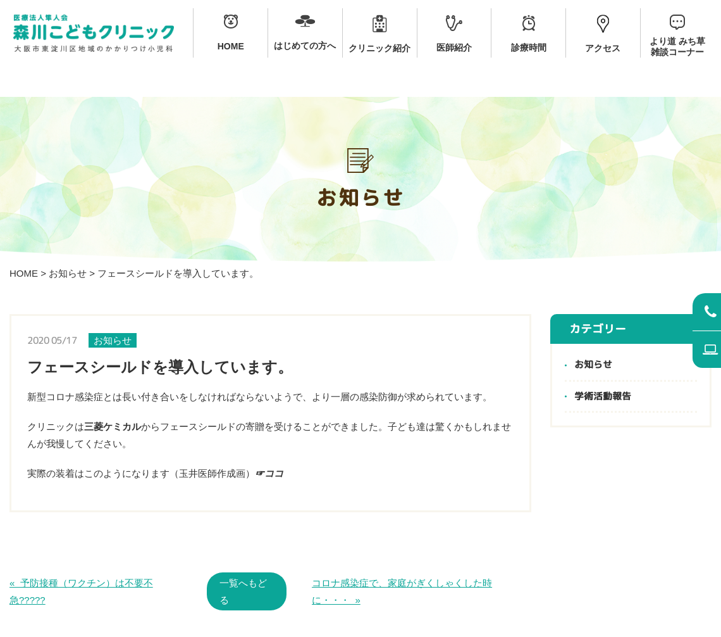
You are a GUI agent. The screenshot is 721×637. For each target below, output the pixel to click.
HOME (23, 273)
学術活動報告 (602, 396)
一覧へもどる (243, 591)
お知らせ (68, 273)
